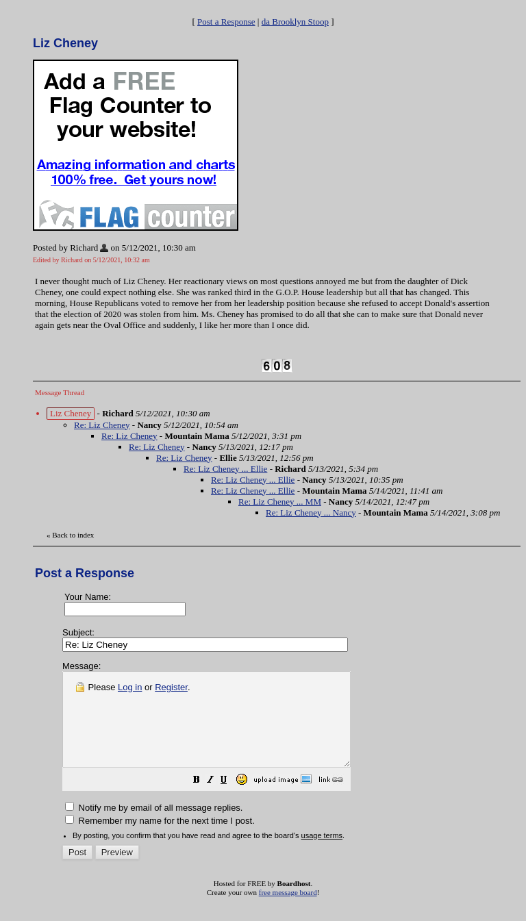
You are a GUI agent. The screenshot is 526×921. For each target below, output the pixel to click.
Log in (130, 687)
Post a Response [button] (226, 21)
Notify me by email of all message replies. (153, 826)
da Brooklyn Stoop (295, 21)
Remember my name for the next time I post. (160, 839)
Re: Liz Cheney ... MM (279, 501)
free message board (288, 911)
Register (171, 687)
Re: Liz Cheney (102, 425)
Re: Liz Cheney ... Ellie (225, 469)
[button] (230, 800)
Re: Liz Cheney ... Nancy (311, 512)
